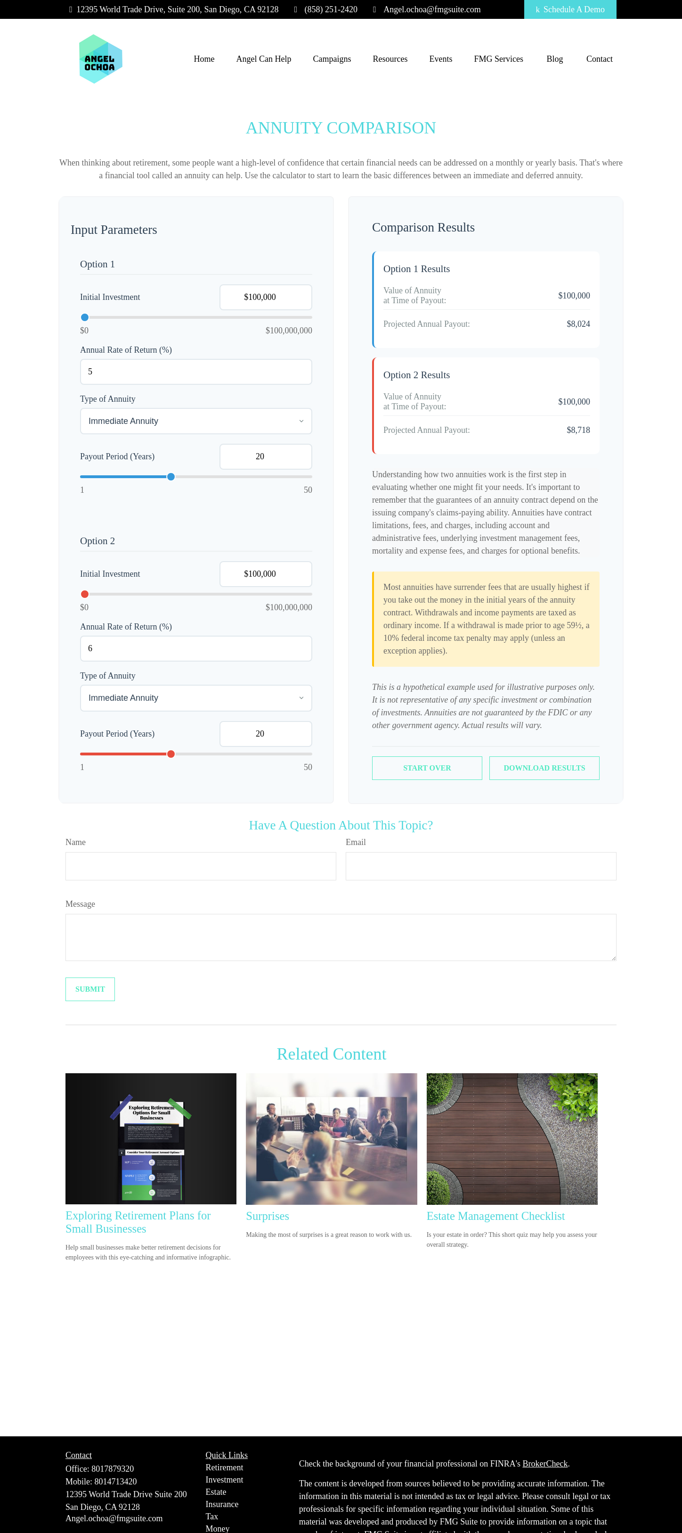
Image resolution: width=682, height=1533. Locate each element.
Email (356, 842)
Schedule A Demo (570, 9)
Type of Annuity (108, 399)
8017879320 (112, 1469)
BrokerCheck (545, 1463)
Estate (216, 1492)
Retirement (225, 1467)
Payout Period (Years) (117, 456)
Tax (212, 1516)
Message (80, 904)
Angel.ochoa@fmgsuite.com (425, 9)
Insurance (222, 1504)
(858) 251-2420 (323, 9)
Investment (225, 1479)
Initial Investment (110, 297)
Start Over (427, 768)
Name (75, 842)
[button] (204, 59)
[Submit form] (90, 989)
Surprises (267, 1216)
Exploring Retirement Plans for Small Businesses (138, 1222)
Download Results (544, 768)
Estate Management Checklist (496, 1216)
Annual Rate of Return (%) (126, 350)
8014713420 (116, 1481)
